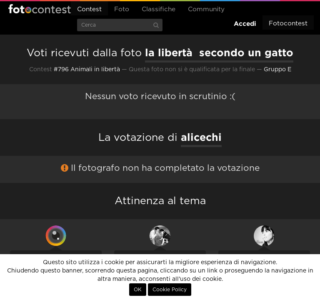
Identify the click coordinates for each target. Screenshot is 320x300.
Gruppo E (277, 69)
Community (206, 9)
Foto (121, 9)
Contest (89, 9)
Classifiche (158, 9)
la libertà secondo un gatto (219, 52)
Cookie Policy (169, 289)
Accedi (245, 23)
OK (138, 289)
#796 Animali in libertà (87, 69)
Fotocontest (39, 8)
